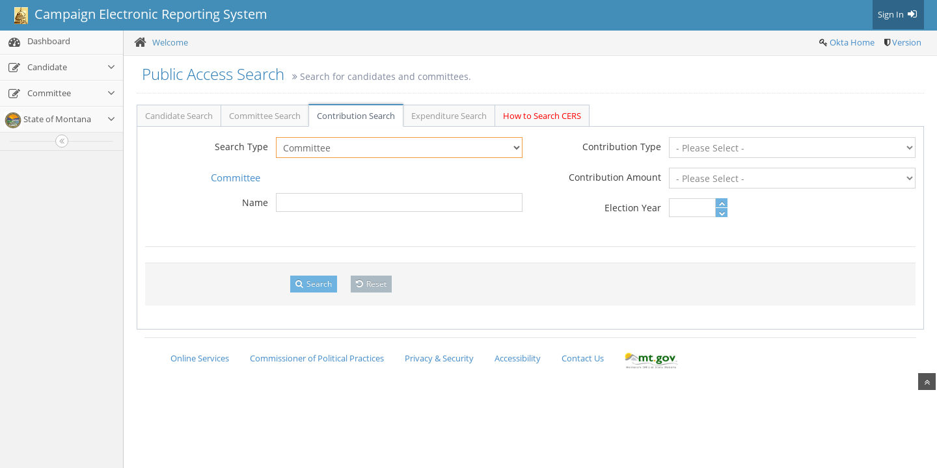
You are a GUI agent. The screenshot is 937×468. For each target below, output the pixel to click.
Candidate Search (179, 116)
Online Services (199, 358)
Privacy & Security (439, 358)
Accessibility (518, 358)
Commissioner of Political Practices (317, 358)
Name (255, 202)
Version (906, 42)
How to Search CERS (542, 116)
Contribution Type (621, 146)
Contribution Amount (615, 177)
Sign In (898, 14)
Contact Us (583, 358)
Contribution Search (356, 116)
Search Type (241, 146)
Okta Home (852, 42)
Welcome (170, 42)
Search (313, 283)
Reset (371, 283)
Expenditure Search (449, 116)
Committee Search (265, 116)
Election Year (632, 208)
